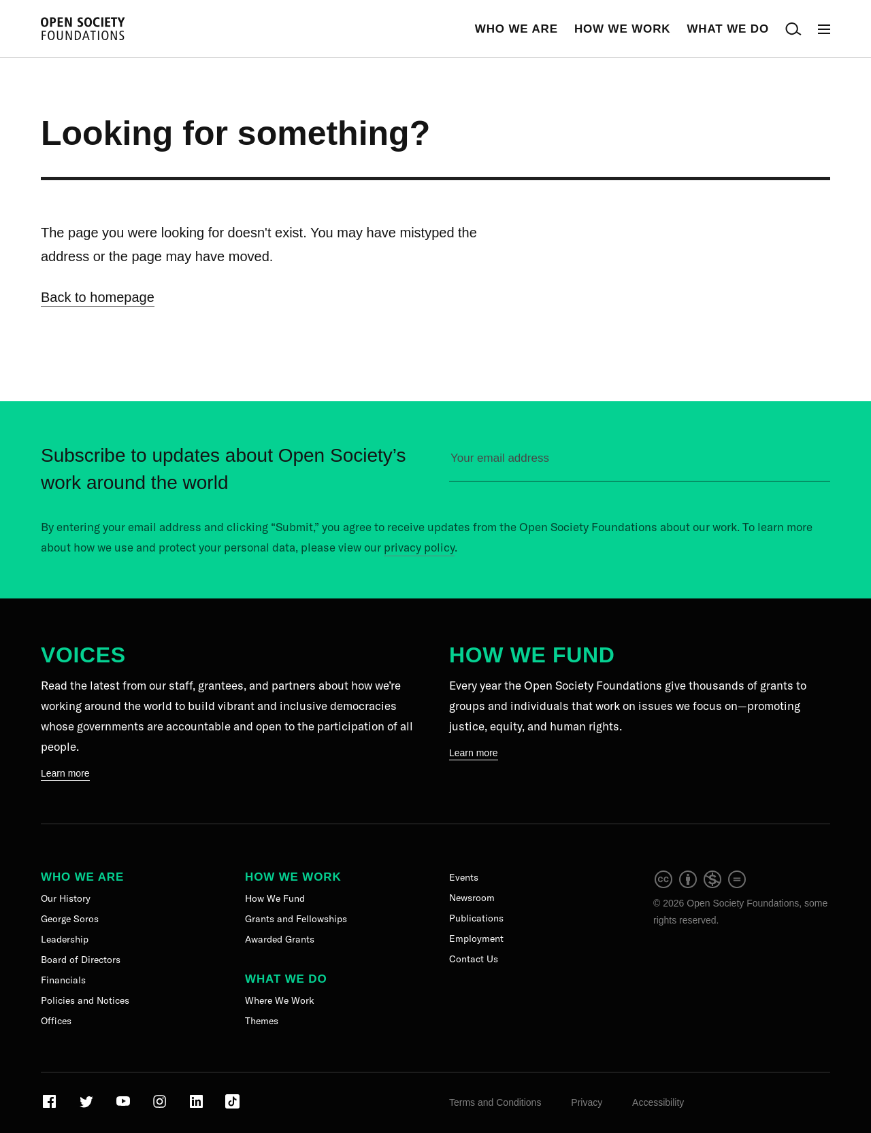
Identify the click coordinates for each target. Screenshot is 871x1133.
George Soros (70, 919)
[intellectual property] (701, 886)
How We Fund (531, 655)
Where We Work (279, 1000)
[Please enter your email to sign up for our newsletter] (639, 464)
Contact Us (473, 959)
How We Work (622, 28)
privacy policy (419, 547)
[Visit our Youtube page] (124, 1106)
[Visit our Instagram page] (161, 1106)
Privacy (586, 1102)
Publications (476, 918)
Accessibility (658, 1102)
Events (463, 877)
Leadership (64, 939)
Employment (476, 938)
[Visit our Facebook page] (51, 1106)
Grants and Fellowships (296, 919)
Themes (261, 1021)
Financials (63, 980)
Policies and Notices (85, 1000)
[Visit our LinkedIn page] (198, 1106)
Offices (56, 1021)
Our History (66, 898)
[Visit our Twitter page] (87, 1106)
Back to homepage (97, 297)
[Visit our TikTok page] (232, 1106)
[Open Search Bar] (793, 29)
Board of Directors (80, 959)
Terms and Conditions (495, 1102)
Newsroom (472, 898)
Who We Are (516, 28)
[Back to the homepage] (83, 29)
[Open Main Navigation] (824, 29)
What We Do (728, 28)
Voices (83, 655)
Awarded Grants (279, 939)
